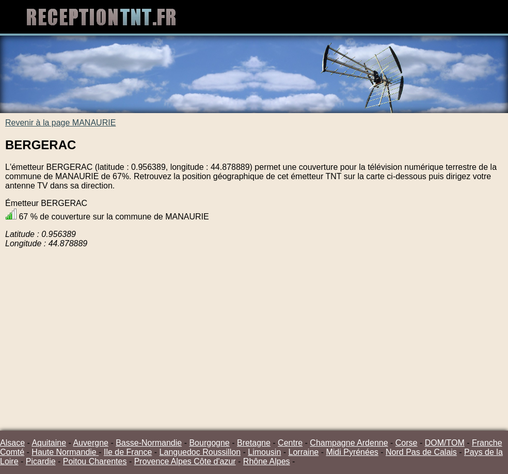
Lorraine (304, 452)
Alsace (12, 442)
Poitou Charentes (95, 461)
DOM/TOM (445, 442)
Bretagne (254, 442)
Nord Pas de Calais (421, 452)
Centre (290, 442)
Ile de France (128, 452)
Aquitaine (48, 442)
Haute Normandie (65, 452)
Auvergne (90, 442)
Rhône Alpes (266, 461)
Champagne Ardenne (349, 442)
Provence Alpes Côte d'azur (185, 461)
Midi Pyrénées (352, 452)
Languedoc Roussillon (200, 452)
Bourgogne (209, 442)
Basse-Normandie (149, 442)
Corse (406, 442)
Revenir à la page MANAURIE (60, 122)
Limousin (264, 452)
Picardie (41, 461)
